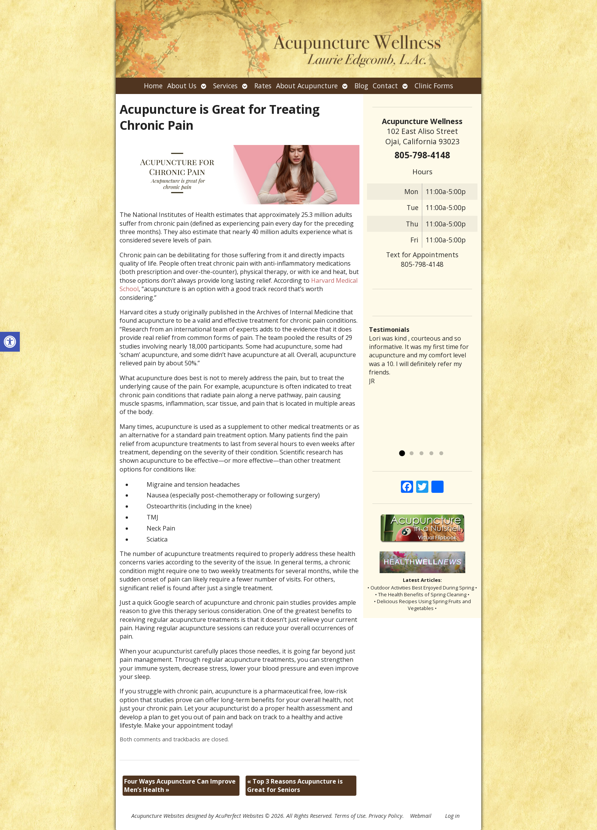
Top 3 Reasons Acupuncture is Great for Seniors (295, 785)
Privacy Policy (385, 815)
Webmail (420, 815)
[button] (10, 342)
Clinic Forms (434, 85)
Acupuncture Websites (157, 815)
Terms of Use (350, 815)
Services (225, 85)
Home (153, 85)
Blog (361, 85)
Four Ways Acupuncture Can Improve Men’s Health (180, 785)
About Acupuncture (307, 85)
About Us (181, 85)
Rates (262, 85)
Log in (452, 815)
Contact (385, 85)
